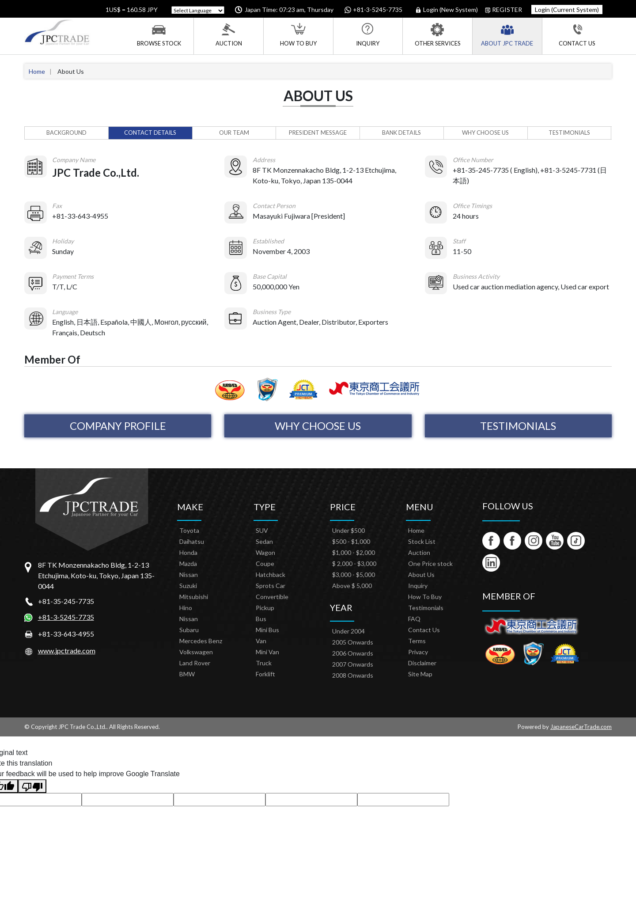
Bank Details (401, 132)
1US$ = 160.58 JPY (131, 9)
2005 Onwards (352, 642)
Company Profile (118, 425)
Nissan (188, 574)
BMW (187, 674)
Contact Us (577, 35)
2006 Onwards (352, 653)
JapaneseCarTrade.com (581, 726)
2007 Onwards (352, 664)
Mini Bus (267, 629)
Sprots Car (270, 585)
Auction (229, 35)
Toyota (189, 530)
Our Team (234, 132)
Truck (264, 663)
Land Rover (194, 663)
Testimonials (569, 132)
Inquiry (367, 35)
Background (66, 132)
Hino (185, 607)
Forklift (265, 674)
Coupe (265, 563)
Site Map (420, 674)
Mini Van (267, 652)
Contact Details (150, 132)
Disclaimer (422, 663)
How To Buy (298, 35)
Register (503, 10)
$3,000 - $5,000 (353, 574)
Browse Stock (159, 35)
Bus (261, 618)
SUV (262, 530)
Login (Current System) (567, 9)
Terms (417, 641)
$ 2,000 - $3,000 (354, 563)
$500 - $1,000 (351, 541)
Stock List (421, 541)
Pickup (265, 607)
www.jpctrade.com (66, 650)
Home (37, 71)
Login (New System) (447, 10)
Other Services (438, 35)
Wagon (265, 552)
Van (261, 641)
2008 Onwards (352, 675)
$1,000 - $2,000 (353, 552)
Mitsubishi (193, 596)
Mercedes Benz (200, 641)
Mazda (188, 563)
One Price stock (430, 563)
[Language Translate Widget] (197, 10)
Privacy (418, 652)
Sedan (264, 541)
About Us (421, 574)
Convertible (272, 596)
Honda (188, 552)
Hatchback (270, 574)
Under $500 (348, 530)
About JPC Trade (507, 35)
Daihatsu (191, 541)
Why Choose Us (485, 132)
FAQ (414, 618)
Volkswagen (196, 652)
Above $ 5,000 (352, 585)
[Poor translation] (32, 786)
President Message (318, 132)
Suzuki (188, 585)
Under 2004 (348, 631)
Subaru (189, 629)
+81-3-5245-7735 (66, 617)
